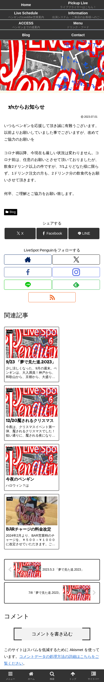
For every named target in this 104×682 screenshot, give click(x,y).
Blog (11, 212)
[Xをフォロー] (76, 259)
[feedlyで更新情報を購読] (76, 285)
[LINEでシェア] (83, 233)
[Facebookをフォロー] (28, 272)
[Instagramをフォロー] (76, 272)
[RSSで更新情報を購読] (52, 297)
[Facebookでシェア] (52, 233)
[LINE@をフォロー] (28, 285)
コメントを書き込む (52, 527)
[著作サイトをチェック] (28, 259)
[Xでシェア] (20, 233)
